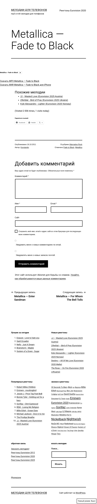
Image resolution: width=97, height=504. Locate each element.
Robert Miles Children (26, 387)
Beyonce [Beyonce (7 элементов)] (78, 387)
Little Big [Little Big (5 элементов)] (74, 411)
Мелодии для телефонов (29, 10)
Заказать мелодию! (20, 449)
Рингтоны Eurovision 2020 (73, 10)
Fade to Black (68, 147)
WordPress (80, 493)
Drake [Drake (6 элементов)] (68, 399)
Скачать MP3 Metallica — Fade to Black (19, 81)
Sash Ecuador (23, 341)
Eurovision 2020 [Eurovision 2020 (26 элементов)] (60, 402)
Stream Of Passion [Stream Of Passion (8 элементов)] (70, 427)
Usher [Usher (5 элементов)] (75, 430)
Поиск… (55, 448)
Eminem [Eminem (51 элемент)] (75, 398)
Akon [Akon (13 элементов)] (70, 387)
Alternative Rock (75, 144)
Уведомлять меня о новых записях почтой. (35, 255)
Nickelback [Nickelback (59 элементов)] (58, 419)
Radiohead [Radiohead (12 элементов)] (68, 423)
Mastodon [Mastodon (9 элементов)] (55, 415)
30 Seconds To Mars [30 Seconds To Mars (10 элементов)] (59, 387)
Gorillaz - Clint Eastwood (27, 404)
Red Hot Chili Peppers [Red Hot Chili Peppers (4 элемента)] (79, 424)
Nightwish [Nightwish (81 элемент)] (73, 419)
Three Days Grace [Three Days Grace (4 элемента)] (62, 430)
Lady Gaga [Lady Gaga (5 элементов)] (59, 411)
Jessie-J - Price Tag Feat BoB (29, 394)
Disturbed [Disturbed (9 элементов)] (55, 399)
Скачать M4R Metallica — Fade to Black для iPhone (25, 84)
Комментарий (22, 176)
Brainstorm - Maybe (25, 348)
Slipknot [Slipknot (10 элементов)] (60, 427)
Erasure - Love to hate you (28, 338)
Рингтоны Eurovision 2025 (23, 460)
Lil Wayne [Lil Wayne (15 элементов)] (66, 411)
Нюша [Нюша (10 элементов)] (53, 434)
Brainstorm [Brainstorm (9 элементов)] (78, 391)
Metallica (78, 147)
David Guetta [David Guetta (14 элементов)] (69, 394)
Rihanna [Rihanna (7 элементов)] (54, 427)
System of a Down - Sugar (28, 351)
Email (54, 204)
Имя (17, 204)
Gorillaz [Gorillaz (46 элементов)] (61, 407)
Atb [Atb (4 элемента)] (73, 387)
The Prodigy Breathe (26, 417)
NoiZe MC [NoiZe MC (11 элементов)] (55, 424)
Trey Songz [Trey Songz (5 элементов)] (70, 430)
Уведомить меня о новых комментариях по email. (38, 245)
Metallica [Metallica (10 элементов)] (63, 415)
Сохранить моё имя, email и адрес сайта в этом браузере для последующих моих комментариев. (50, 232)
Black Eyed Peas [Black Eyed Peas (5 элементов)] (61, 391)
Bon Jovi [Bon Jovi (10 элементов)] (70, 391)
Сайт (17, 217)
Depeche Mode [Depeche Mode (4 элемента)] (80, 394)
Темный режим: (86, 501)
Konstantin (25, 147)
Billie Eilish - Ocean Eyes (27, 410)
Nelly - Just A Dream (26, 344)
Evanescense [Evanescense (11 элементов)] (74, 403)
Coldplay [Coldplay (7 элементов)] (54, 394)
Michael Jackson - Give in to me (31, 414)
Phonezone (16, 477)
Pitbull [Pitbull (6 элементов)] (62, 424)
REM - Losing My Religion (28, 407)
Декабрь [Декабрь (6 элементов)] (81, 430)
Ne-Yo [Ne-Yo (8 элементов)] (69, 415)
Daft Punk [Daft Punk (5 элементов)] (60, 394)
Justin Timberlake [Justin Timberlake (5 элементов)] (71, 408)
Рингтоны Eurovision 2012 (23, 452)
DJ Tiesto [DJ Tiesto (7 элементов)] (62, 399)
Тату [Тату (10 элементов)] (58, 434)
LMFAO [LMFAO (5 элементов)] (79, 411)
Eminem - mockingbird (26, 390)
